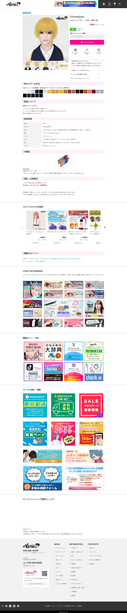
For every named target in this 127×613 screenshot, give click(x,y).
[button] (22, 227)
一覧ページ (97, 63)
